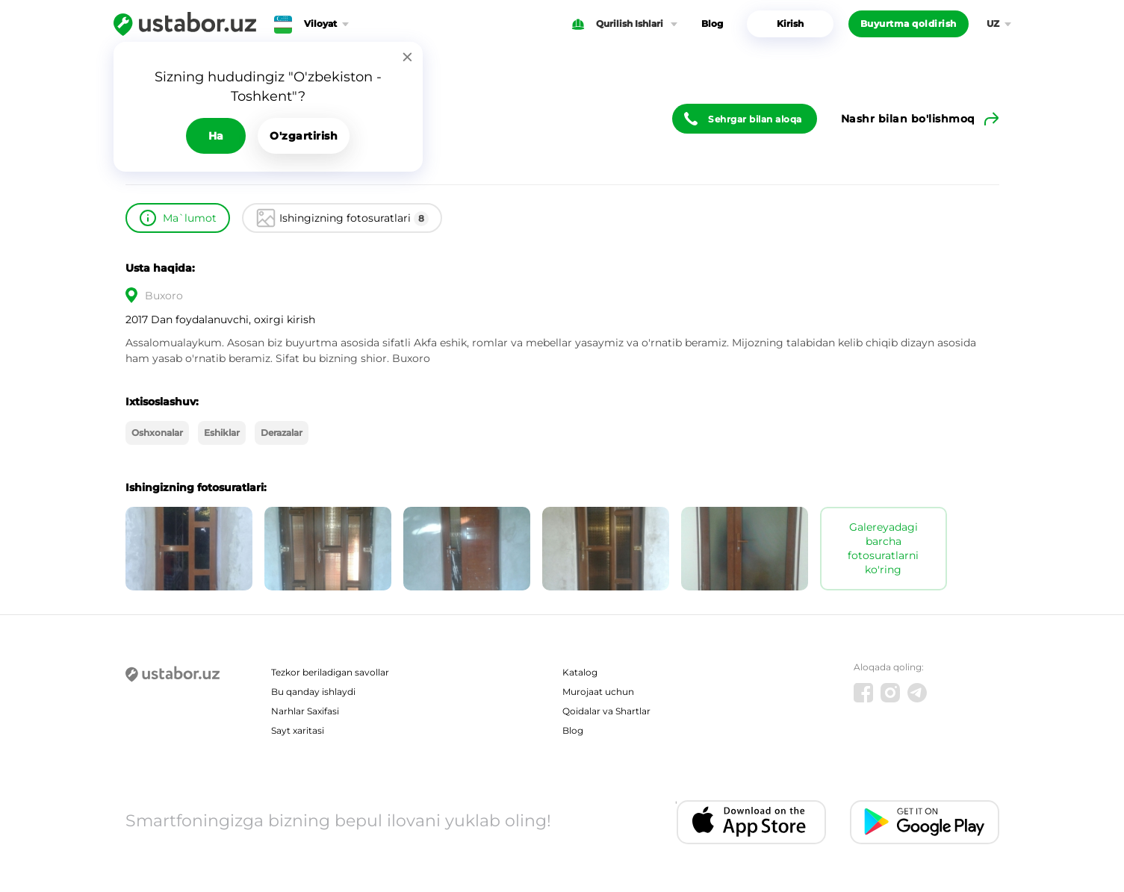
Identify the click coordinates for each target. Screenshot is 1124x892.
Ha (216, 136)
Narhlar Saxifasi (305, 711)
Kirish (790, 23)
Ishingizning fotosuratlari (354, 218)
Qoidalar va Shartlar (606, 711)
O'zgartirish (304, 136)
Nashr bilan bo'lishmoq (908, 118)
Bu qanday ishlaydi (313, 691)
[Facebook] (863, 692)
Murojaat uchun (598, 691)
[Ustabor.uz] (185, 24)
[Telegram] (917, 692)
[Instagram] (890, 692)
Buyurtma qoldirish (908, 23)
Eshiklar (222, 432)
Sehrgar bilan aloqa (755, 119)
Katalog (579, 672)
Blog (712, 23)
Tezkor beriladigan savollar (330, 672)
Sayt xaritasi (297, 730)
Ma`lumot (190, 218)
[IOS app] (751, 822)
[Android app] (924, 822)
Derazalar (281, 432)
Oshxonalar (157, 432)
